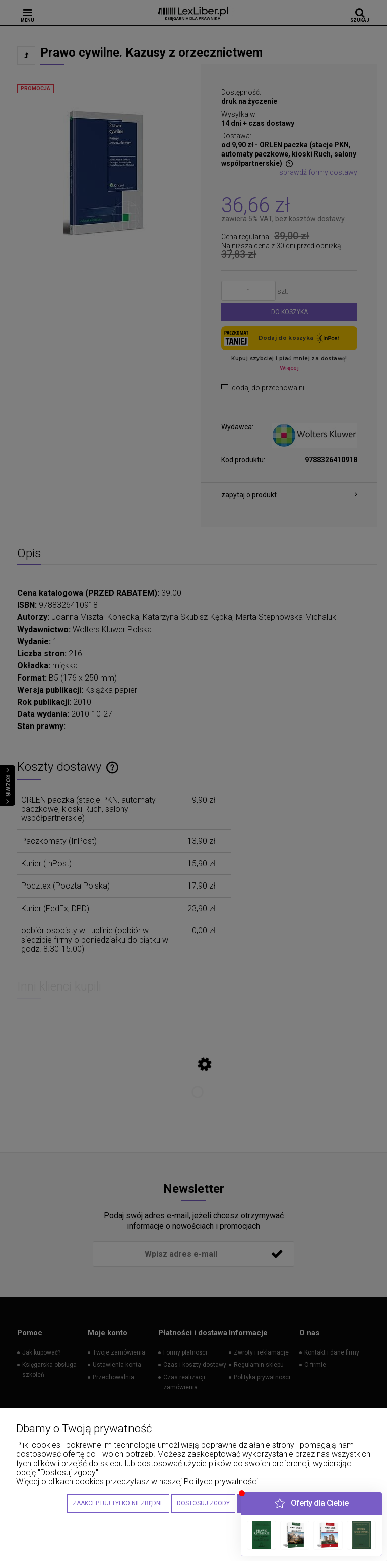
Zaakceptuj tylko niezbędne (118, 1503)
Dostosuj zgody (203, 1503)
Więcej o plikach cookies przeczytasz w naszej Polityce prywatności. (138, 1481)
